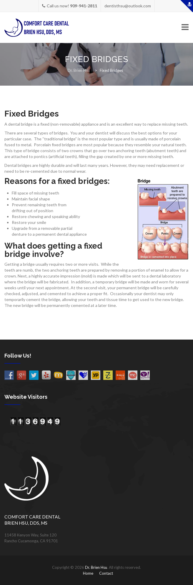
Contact (106, 573)
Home (88, 573)
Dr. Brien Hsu (96, 567)
